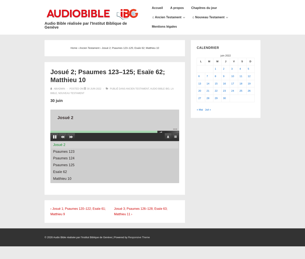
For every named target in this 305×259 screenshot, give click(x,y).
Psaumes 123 (63, 152)
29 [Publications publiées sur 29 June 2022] (216, 98)
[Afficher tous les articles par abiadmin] (58, 88)
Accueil (157, 8)
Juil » (208, 109)
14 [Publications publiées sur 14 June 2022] (208, 83)
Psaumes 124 (63, 158)
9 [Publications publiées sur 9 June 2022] (223, 76)
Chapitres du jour (204, 8)
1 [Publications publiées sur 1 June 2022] (215, 68)
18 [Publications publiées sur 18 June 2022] (240, 83)
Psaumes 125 (63, 165)
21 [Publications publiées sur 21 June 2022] (208, 90)
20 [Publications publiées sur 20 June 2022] (199, 90)
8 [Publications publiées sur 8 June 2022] (215, 76)
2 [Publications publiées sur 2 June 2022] (223, 68)
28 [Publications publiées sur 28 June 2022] (208, 98)
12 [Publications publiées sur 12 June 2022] (249, 76)
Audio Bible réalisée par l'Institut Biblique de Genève (86, 25)
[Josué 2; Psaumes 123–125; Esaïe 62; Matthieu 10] (94, 88)
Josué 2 (59, 145)
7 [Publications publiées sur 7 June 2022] (207, 76)
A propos (177, 8)
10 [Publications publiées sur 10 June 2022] (232, 76)
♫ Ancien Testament (169, 17)
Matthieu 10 (62, 179)
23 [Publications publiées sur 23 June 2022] (224, 90)
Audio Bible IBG (159, 88)
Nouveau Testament (71, 93)
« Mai (200, 109)
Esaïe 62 (60, 172)
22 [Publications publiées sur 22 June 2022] (216, 90)
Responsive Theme (139, 237)
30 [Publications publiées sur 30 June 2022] (224, 98)
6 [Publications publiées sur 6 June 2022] (199, 76)
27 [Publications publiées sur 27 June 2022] (199, 98)
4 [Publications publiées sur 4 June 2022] (240, 68)
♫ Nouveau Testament (210, 17)
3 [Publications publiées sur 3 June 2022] (232, 68)
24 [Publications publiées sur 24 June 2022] (232, 90)
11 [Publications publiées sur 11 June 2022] (240, 76)
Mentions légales (164, 26)
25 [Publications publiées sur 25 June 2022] (240, 90)
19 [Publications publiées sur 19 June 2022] (249, 83)
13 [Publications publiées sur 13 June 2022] (199, 83)
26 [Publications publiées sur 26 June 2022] (249, 90)
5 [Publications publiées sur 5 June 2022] (248, 68)
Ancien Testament (137, 88)
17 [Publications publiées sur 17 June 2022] (232, 83)
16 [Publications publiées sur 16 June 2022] (224, 83)
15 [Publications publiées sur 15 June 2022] (216, 83)
